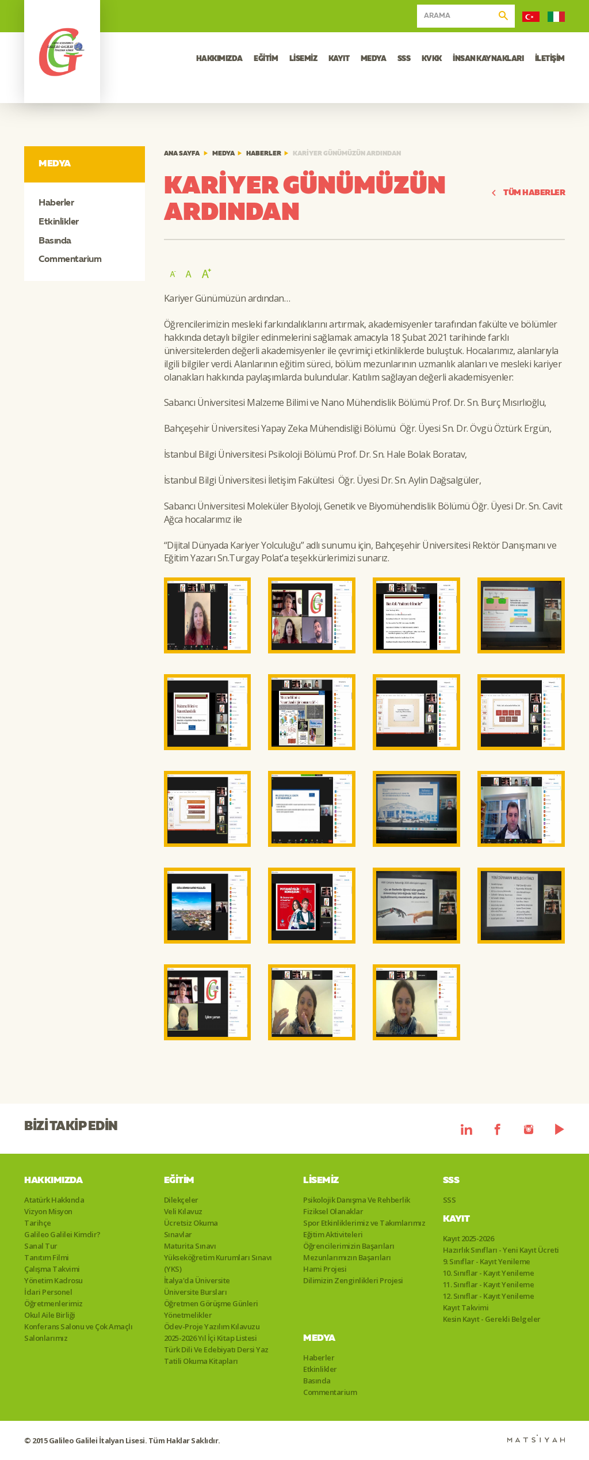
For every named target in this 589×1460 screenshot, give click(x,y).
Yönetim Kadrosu (53, 1280)
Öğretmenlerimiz (53, 1303)
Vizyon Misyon (48, 1211)
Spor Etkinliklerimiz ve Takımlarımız (364, 1223)
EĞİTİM (266, 59)
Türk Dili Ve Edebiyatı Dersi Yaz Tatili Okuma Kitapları (216, 1355)
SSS (404, 59)
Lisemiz (321, 1180)
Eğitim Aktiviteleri (333, 1234)
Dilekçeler (181, 1200)
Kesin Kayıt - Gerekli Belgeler (492, 1319)
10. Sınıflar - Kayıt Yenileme (488, 1273)
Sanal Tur (41, 1246)
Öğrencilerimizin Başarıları (349, 1246)
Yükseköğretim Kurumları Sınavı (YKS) (218, 1263)
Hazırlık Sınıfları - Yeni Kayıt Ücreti (501, 1250)
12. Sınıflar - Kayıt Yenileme (488, 1296)
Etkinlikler (59, 222)
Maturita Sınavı (190, 1246)
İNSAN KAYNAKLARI (488, 59)
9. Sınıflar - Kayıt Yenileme (486, 1261)
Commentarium (70, 259)
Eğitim (179, 1180)
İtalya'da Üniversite (197, 1280)
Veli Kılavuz (183, 1211)
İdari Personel (48, 1292)
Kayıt (456, 1219)
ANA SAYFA (182, 154)
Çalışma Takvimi (52, 1269)
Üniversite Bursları (195, 1292)
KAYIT (339, 59)
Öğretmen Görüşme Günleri (211, 1303)
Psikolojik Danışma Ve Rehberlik (356, 1200)
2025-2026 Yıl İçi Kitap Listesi (210, 1338)
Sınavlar (178, 1234)
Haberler (56, 203)
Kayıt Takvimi (466, 1307)
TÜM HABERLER (528, 193)
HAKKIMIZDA (219, 59)
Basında (55, 241)
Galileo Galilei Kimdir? (62, 1234)
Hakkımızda (53, 1180)
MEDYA (374, 59)
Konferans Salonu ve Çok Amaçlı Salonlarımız (78, 1332)
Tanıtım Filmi (46, 1257)
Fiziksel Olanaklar (333, 1211)
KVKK (432, 59)
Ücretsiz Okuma (191, 1223)
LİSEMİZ (303, 59)
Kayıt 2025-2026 (468, 1238)
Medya (223, 154)
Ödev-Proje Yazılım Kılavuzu (212, 1326)
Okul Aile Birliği (49, 1315)
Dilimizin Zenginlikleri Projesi (353, 1280)
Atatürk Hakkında (54, 1200)
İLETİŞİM (550, 59)
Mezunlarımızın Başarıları (347, 1257)
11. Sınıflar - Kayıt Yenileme (488, 1284)
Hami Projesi (324, 1269)
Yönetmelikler (188, 1315)
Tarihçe (37, 1223)
